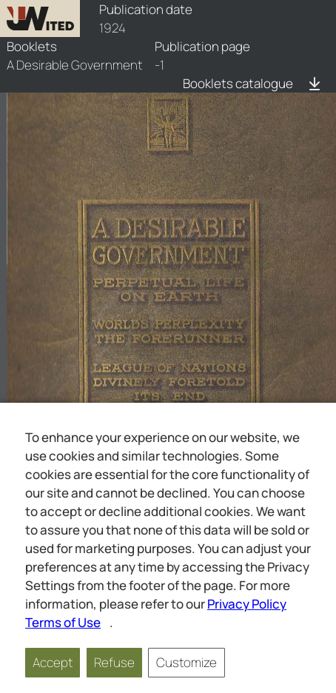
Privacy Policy (246, 603)
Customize (186, 662)
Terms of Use (63, 622)
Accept (53, 662)
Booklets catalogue (238, 83)
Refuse (114, 662)
